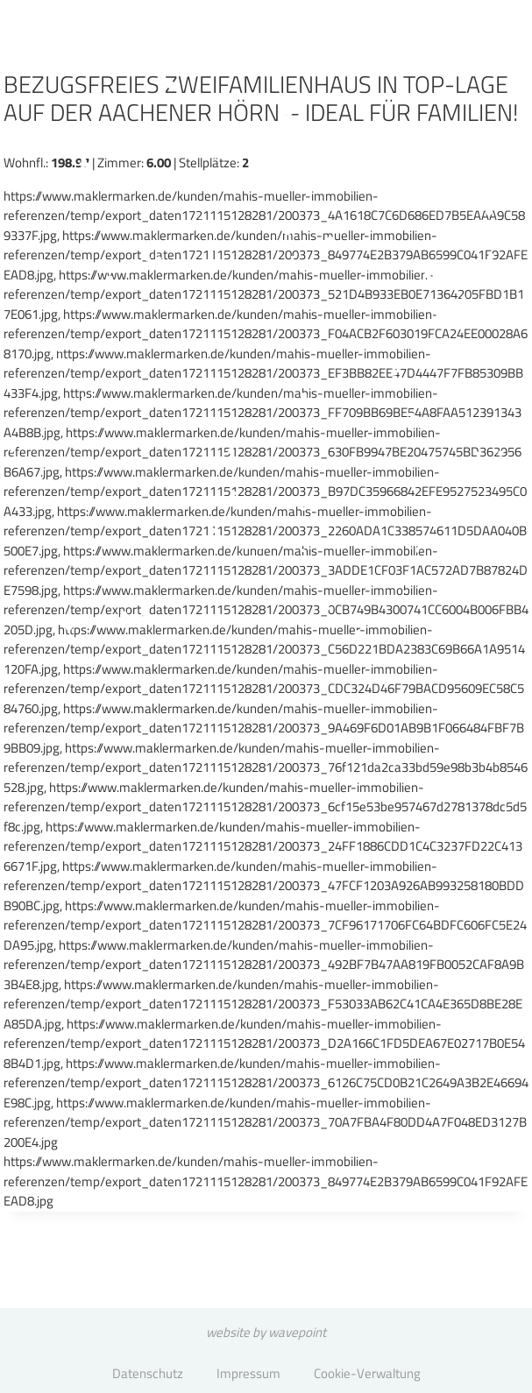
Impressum (248, 1373)
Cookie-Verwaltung (367, 1373)
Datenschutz (147, 1373)
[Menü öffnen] (470, 65)
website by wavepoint (266, 1332)
